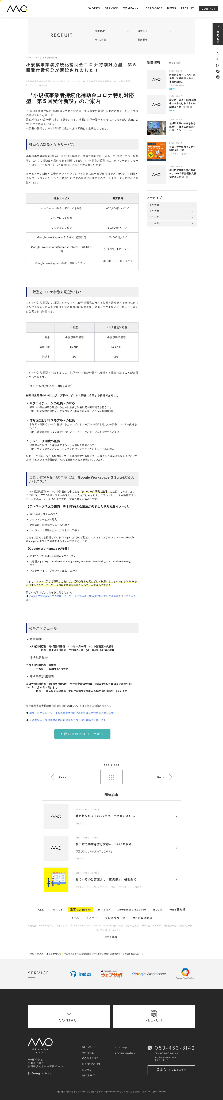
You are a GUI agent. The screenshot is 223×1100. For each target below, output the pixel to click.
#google (157, 925)
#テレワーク (74, 81)
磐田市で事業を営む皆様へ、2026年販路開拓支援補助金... (182, 173)
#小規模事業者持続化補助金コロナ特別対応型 (106, 81)
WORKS (88, 1053)
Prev (63, 777)
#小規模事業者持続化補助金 (40, 81)
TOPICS (187, 107)
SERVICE (88, 1047)
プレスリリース (115, 917)
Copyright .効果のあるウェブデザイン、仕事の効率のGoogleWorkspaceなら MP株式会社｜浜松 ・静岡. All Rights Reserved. (111, 1092)
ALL (41, 909)
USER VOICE (91, 1064)
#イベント (62, 925)
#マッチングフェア (113, 925)
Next (161, 777)
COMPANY (90, 1058)
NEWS (86, 1070)
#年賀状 (146, 925)
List (111, 777)
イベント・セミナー (180, 154)
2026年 (154, 205)
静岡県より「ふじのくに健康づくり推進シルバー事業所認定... (182, 78)
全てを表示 (112, 937)
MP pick (104, 909)
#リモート (31, 85)
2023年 (154, 223)
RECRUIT (88, 1076)
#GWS (97, 925)
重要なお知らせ (80, 909)
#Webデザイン (46, 925)
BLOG (188, 130)
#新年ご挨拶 (132, 925)
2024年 (154, 217)
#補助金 (61, 81)
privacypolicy (125, 1053)
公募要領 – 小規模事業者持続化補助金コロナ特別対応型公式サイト (67, 720)
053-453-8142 (175, 1048)
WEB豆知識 (178, 909)
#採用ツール (170, 925)
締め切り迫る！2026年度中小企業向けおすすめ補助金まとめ (182, 103)
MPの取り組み (177, 85)
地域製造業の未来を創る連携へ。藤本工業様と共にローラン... (182, 127)
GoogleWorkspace (132, 909)
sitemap (121, 1047)
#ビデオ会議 (103, 930)
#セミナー (118, 930)
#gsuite (43, 85)
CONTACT (209, 9)
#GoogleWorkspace (80, 925)
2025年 (154, 211)
